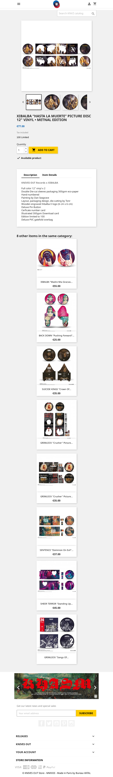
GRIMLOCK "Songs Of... (56, 657)
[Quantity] (20, 150)
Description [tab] (30, 174)
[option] (56, 686)
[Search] (76, 13)
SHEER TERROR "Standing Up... (56, 603)
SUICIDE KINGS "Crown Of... (56, 389)
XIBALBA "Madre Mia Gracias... (57, 281)
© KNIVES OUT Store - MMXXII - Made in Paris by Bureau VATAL (56, 772)
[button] (20, 686)
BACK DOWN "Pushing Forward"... (56, 335)
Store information (29, 760)
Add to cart (43, 150)
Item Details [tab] (49, 174)
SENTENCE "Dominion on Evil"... (56, 550)
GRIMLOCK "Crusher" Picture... (56, 442)
